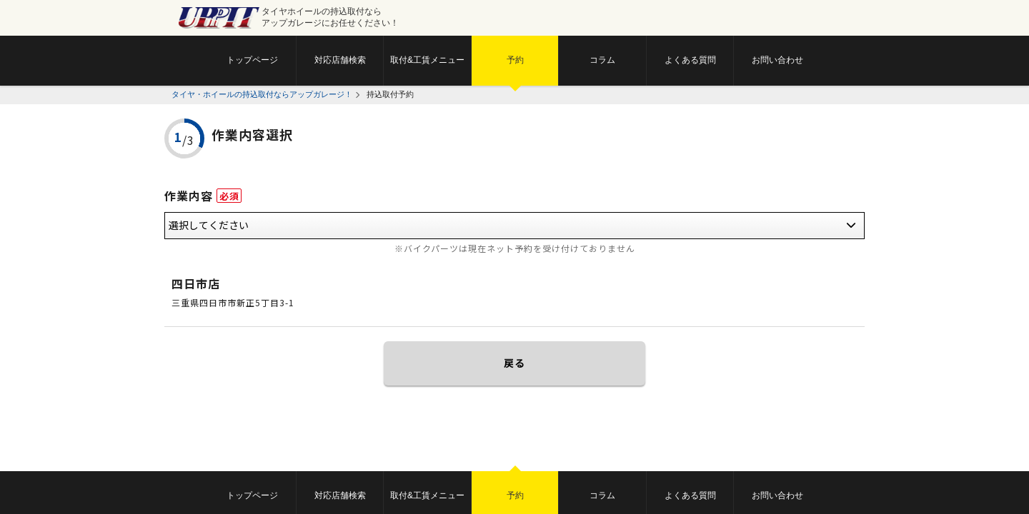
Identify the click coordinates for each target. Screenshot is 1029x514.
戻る (514, 363)
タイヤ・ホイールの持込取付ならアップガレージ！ (262, 94)
